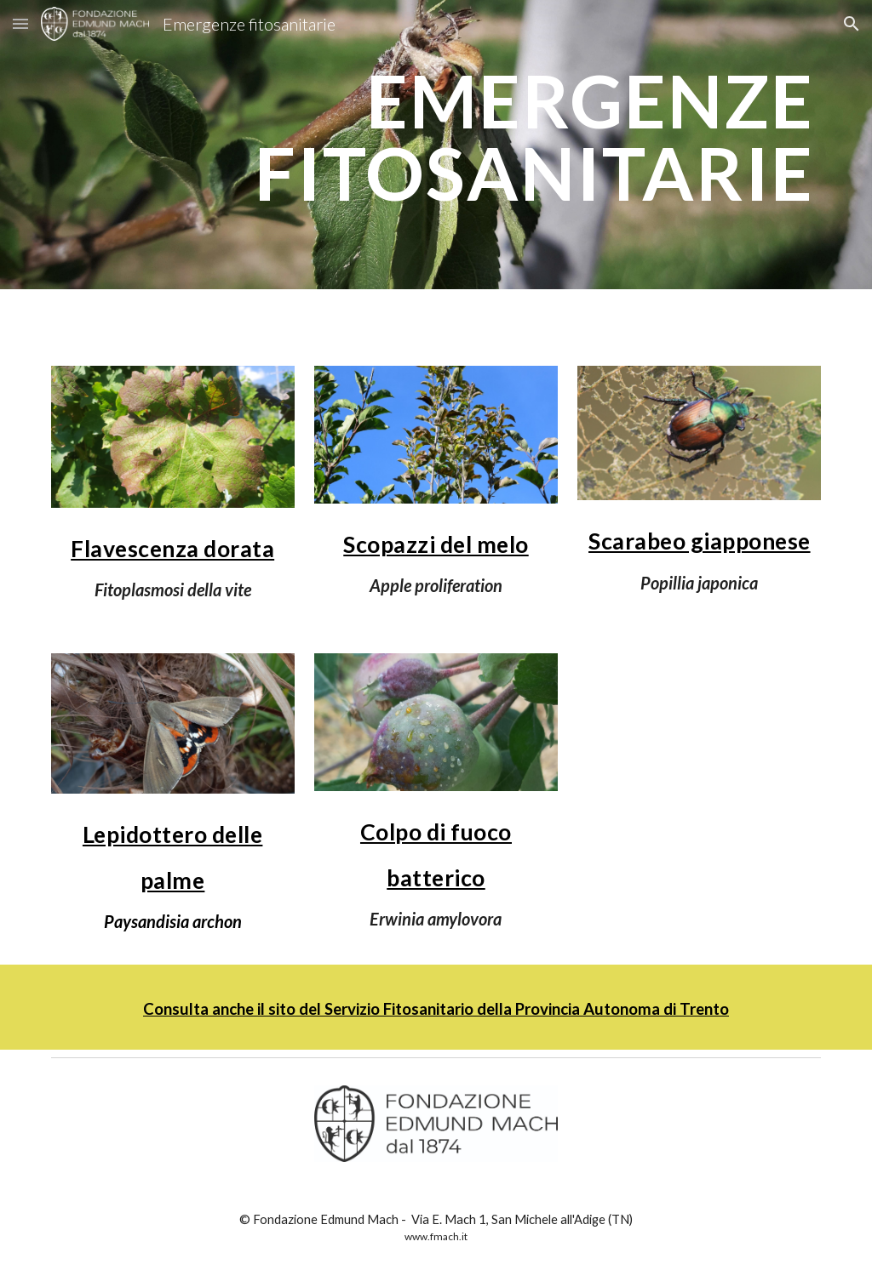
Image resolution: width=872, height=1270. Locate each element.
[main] (436, 145)
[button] (20, 23)
